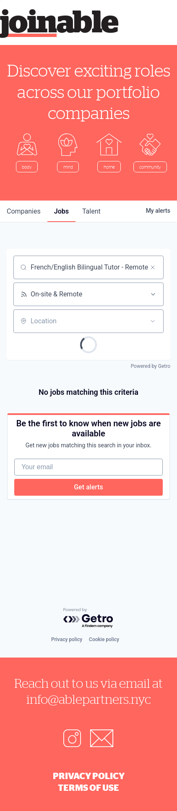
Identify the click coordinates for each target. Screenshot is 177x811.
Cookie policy (104, 639)
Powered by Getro (150, 366)
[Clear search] (152, 267)
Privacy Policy (89, 776)
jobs (61, 211)
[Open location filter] (152, 321)
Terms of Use (88, 787)
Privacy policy (66, 639)
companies (24, 211)
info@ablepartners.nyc (88, 699)
